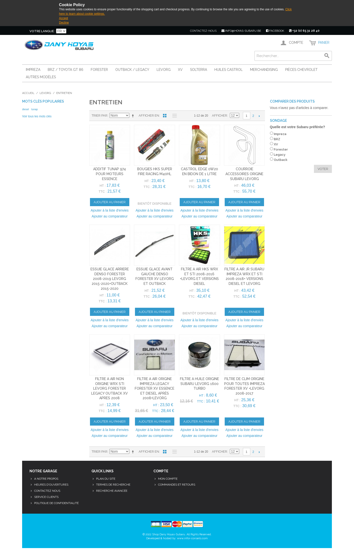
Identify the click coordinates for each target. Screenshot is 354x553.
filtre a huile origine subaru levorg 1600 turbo (199, 383)
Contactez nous (47, 490)
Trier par (99, 115)
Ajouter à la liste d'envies (110, 210)
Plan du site (105, 478)
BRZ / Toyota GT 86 (65, 70)
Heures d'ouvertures (51, 484)
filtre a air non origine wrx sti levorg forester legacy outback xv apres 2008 (109, 388)
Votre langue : (42, 31)
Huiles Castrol (228, 70)
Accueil (28, 93)
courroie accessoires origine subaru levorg (244, 174)
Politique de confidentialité (56, 503)
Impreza (33, 70)
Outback (280, 160)
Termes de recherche (113, 484)
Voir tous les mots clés (36, 116)
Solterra (198, 70)
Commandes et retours (176, 484)
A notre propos (46, 478)
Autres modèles (41, 77)
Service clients (46, 497)
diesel (25, 109)
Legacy (279, 154)
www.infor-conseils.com (192, 538)
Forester (99, 70)
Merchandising (264, 70)
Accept (63, 18)
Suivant (259, 116)
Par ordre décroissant (133, 115)
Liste (173, 115)
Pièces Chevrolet (301, 70)
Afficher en (149, 115)
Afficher (219, 115)
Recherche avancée (111, 490)
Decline (64, 22)
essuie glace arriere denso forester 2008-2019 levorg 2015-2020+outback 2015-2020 (109, 278)
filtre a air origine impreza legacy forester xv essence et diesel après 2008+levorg (154, 388)
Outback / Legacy (132, 70)
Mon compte (167, 478)
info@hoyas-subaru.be (241, 30)
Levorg (164, 70)
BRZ (277, 139)
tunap (34, 109)
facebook (275, 30)
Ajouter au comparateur (110, 216)
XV (180, 70)
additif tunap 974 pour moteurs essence (109, 174)
